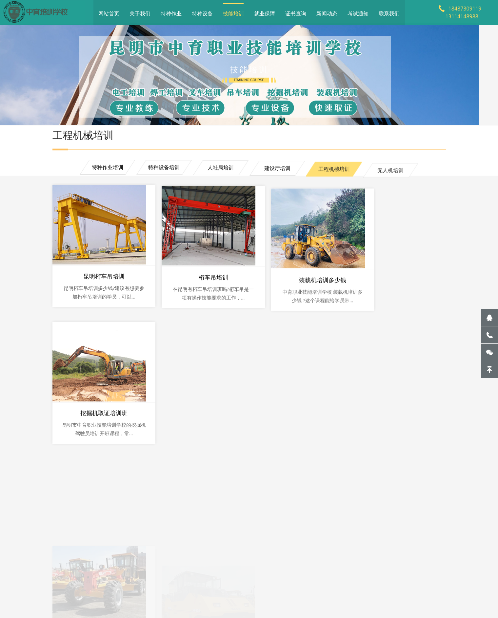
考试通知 (358, 11)
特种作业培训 (103, 170)
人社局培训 (220, 173)
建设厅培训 (278, 175)
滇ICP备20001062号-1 (225, 596)
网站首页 (108, 11)
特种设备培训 (161, 171)
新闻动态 (326, 11)
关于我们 (139, 11)
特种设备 (202, 11)
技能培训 (233, 11)
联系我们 (389, 11)
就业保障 (264, 11)
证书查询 (295, 11)
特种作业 (171, 11)
